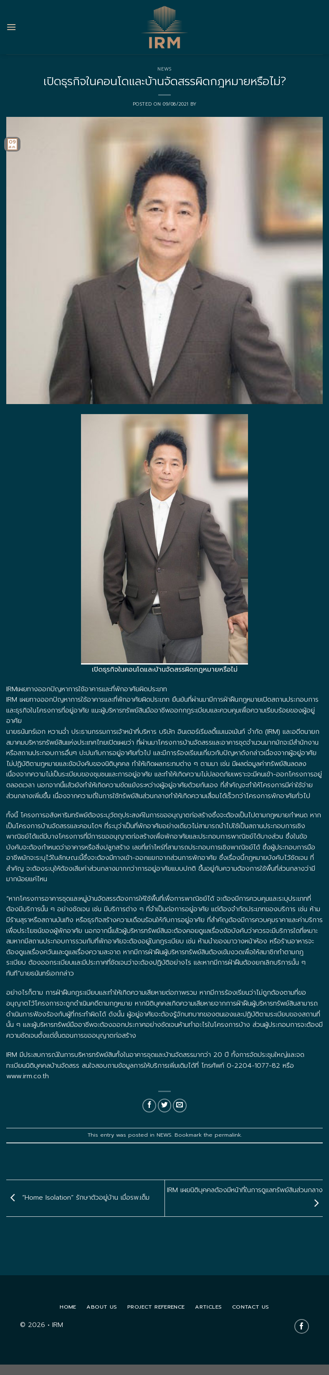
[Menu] (11, 27)
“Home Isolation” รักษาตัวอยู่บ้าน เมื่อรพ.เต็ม (77, 1198)
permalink (228, 1135)
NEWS (164, 69)
